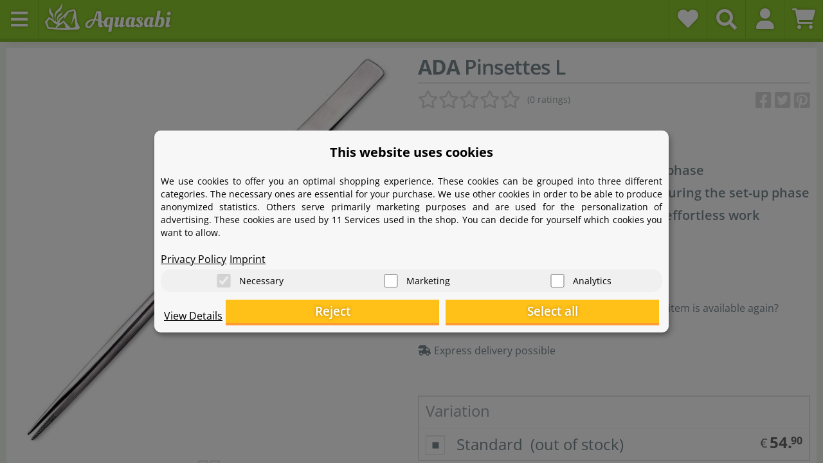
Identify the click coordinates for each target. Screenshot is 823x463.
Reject (460, 312)
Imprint (248, 255)
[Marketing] (391, 277)
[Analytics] (557, 277)
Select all (595, 312)
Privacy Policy (193, 255)
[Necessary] (224, 277)
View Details (193, 319)
